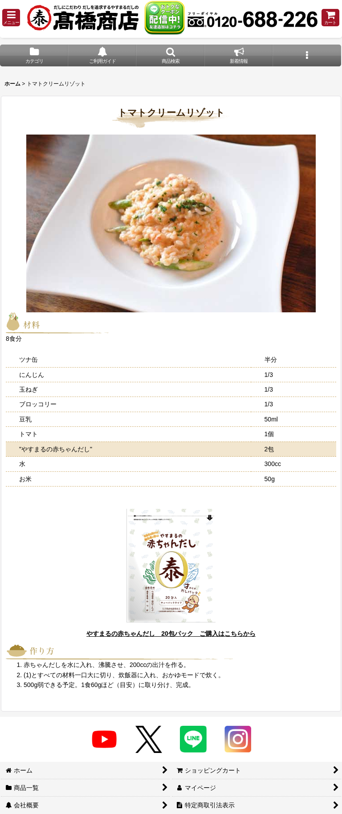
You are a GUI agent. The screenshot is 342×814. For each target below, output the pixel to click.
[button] (11, 17)
